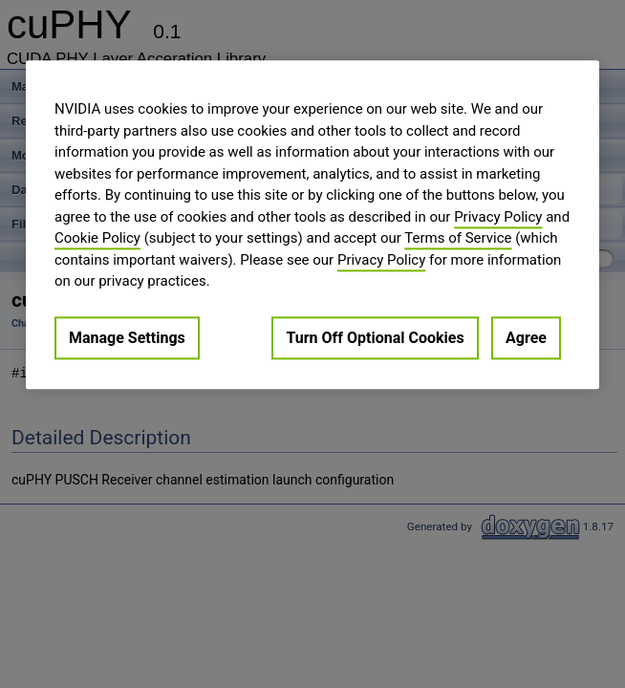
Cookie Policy (97, 238)
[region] (312, 224)
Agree (526, 338)
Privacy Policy (498, 217)
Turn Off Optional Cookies (374, 338)
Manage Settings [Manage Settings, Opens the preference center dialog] (127, 338)
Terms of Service (457, 238)
